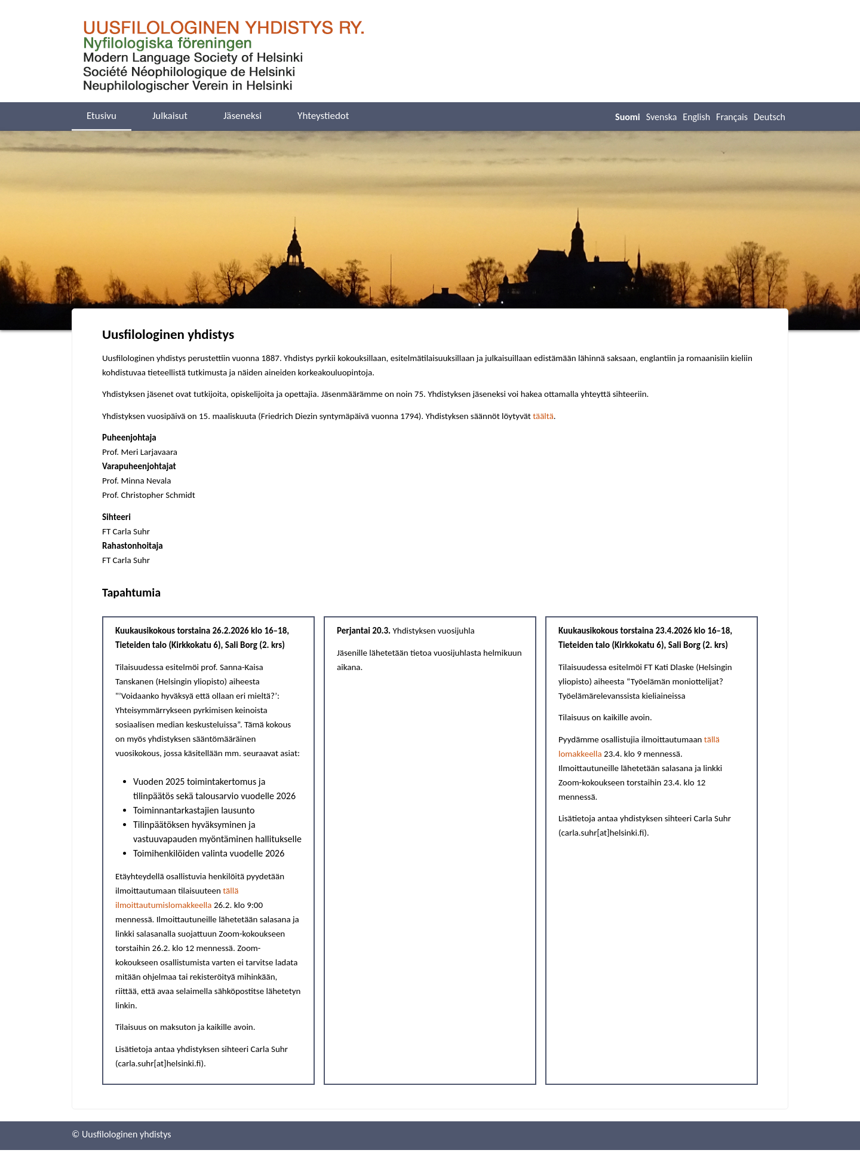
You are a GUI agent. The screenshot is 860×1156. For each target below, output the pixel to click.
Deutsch (769, 117)
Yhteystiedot (323, 115)
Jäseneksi (242, 115)
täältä (543, 416)
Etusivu (101, 115)
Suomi (627, 117)
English (696, 117)
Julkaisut (170, 115)
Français (732, 117)
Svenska (661, 117)
